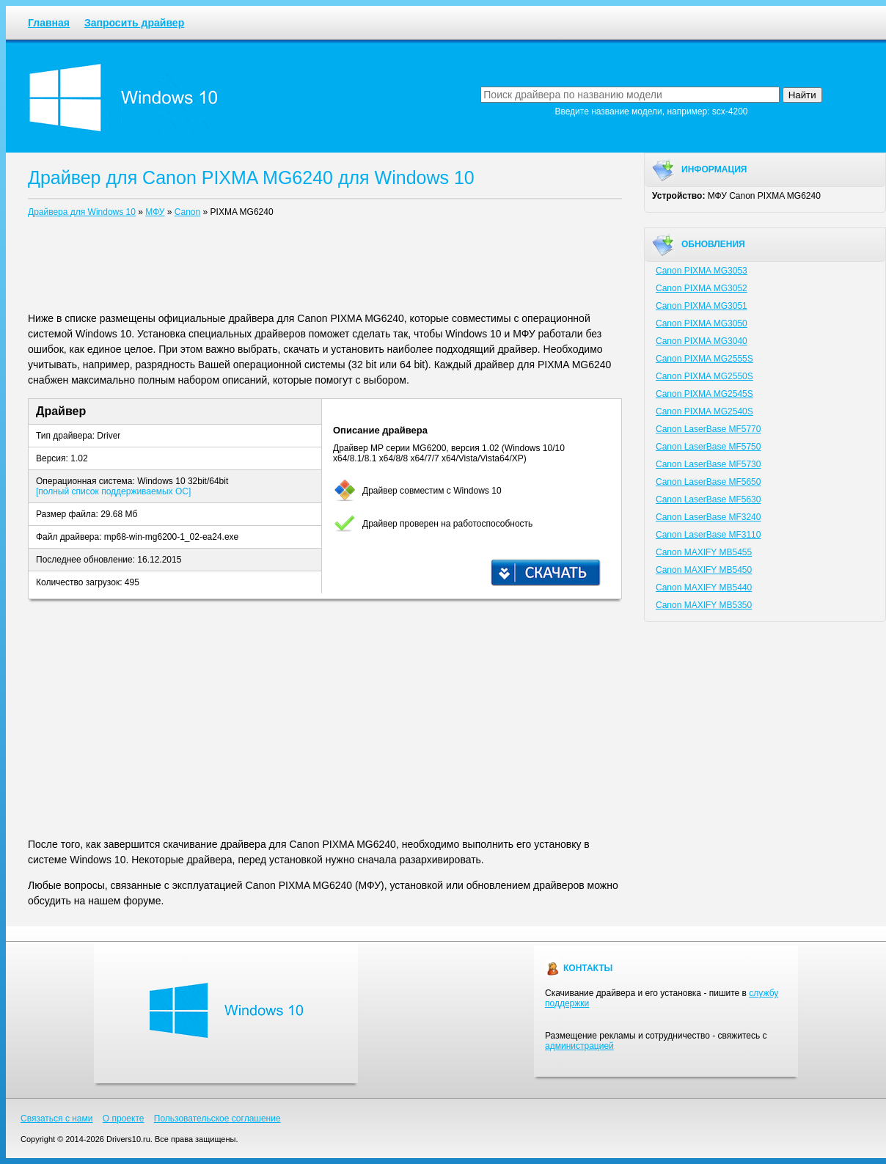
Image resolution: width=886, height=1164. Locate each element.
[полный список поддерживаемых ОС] (113, 491)
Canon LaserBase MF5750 (708, 447)
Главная (49, 23)
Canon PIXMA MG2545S (704, 394)
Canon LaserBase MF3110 (708, 535)
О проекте (123, 1118)
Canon (187, 212)
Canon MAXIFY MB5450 (704, 570)
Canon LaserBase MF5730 (708, 464)
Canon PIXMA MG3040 (701, 341)
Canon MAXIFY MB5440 (704, 587)
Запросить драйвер (134, 23)
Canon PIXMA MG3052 (701, 288)
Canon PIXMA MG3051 (701, 306)
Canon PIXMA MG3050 (701, 323)
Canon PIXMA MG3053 (701, 271)
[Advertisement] (325, 268)
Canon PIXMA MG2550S (704, 376)
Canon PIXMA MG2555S (704, 359)
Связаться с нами (56, 1118)
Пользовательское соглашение (217, 1118)
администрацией (579, 1046)
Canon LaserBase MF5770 (708, 429)
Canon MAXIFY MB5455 (704, 552)
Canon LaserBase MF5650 (708, 482)
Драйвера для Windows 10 (82, 212)
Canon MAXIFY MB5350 (704, 605)
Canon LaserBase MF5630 (708, 499)
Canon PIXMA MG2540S (704, 411)
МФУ (154, 212)
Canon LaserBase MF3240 (708, 517)
